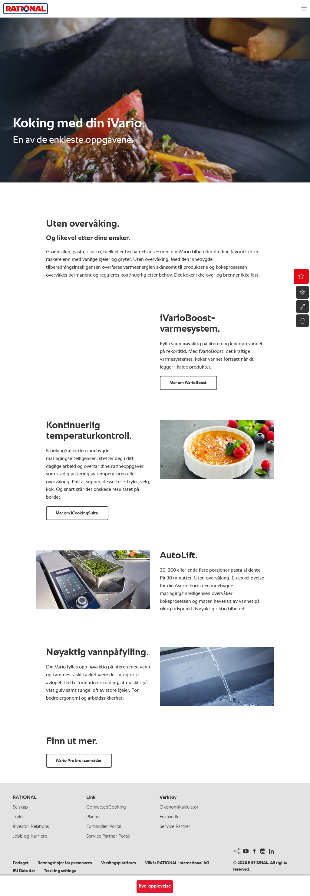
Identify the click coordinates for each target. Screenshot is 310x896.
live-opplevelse (155, 886)
